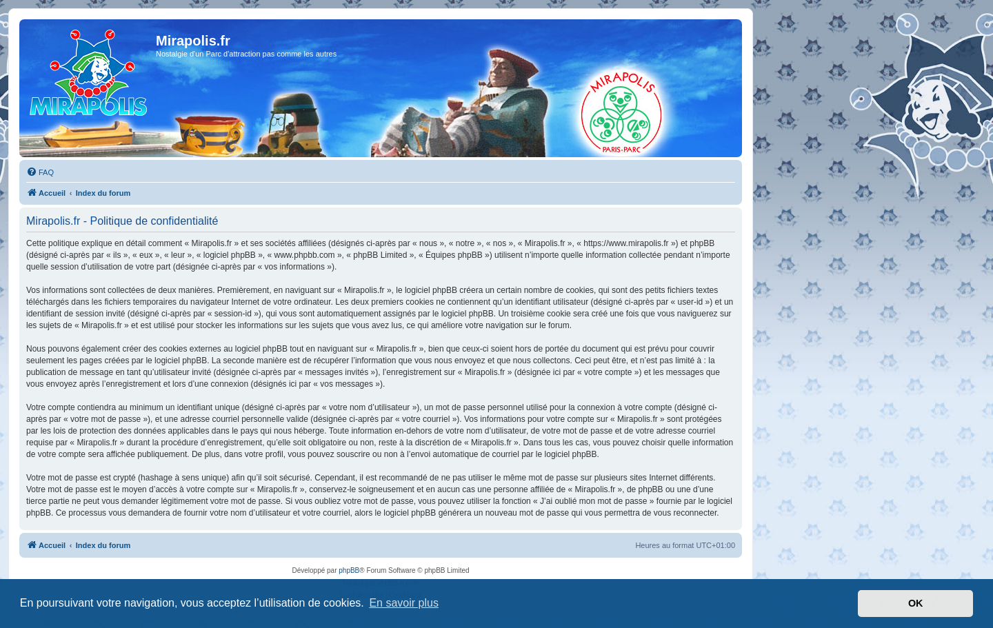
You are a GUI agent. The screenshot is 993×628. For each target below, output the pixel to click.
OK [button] (915, 603)
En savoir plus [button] (404, 603)
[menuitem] (40, 172)
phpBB (349, 570)
